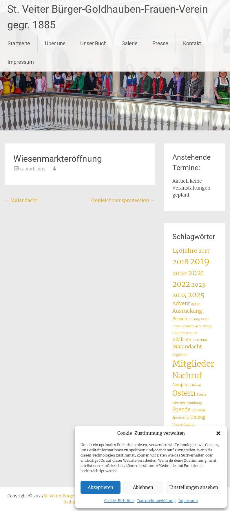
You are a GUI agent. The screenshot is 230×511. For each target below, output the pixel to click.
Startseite (19, 43)
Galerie (129, 43)
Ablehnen (143, 487)
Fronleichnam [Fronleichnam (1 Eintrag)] (183, 326)
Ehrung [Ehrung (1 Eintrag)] (194, 319)
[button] (218, 433)
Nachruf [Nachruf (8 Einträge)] (187, 375)
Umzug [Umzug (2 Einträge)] (197, 417)
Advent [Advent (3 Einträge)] (181, 303)
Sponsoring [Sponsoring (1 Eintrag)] (180, 417)
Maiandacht (21, 200)
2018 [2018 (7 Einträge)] (180, 261)
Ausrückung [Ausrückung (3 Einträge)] (187, 311)
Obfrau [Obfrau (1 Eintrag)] (196, 385)
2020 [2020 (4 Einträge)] (179, 273)
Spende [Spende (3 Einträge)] (181, 409)
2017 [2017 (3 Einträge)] (204, 251)
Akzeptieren (100, 487)
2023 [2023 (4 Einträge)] (198, 284)
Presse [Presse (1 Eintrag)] (202, 395)
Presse (160, 43)
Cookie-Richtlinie (119, 501)
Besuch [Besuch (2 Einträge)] (179, 318)
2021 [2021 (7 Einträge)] (196, 272)
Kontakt (192, 43)
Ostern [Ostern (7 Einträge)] (184, 393)
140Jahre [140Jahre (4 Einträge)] (184, 250)
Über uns (55, 43)
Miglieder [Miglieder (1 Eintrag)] (179, 355)
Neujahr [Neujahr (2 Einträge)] (180, 385)
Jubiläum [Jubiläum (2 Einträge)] (181, 339)
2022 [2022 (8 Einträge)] (181, 284)
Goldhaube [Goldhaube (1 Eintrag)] (180, 333)
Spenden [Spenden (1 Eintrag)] (198, 410)
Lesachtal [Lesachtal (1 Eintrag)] (200, 340)
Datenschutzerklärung (156, 501)
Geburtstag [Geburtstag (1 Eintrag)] (203, 326)
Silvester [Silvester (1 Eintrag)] (178, 403)
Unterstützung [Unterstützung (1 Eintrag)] (183, 425)
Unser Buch (93, 43)
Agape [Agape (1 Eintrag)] (195, 304)
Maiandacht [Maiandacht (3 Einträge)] (187, 346)
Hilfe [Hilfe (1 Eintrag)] (194, 333)
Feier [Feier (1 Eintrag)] (205, 319)
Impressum (188, 501)
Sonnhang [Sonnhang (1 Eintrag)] (194, 403)
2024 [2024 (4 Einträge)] (179, 295)
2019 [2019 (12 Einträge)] (199, 261)
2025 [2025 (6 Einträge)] (196, 294)
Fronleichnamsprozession (122, 200)
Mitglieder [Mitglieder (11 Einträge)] (193, 364)
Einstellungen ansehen (193, 487)
